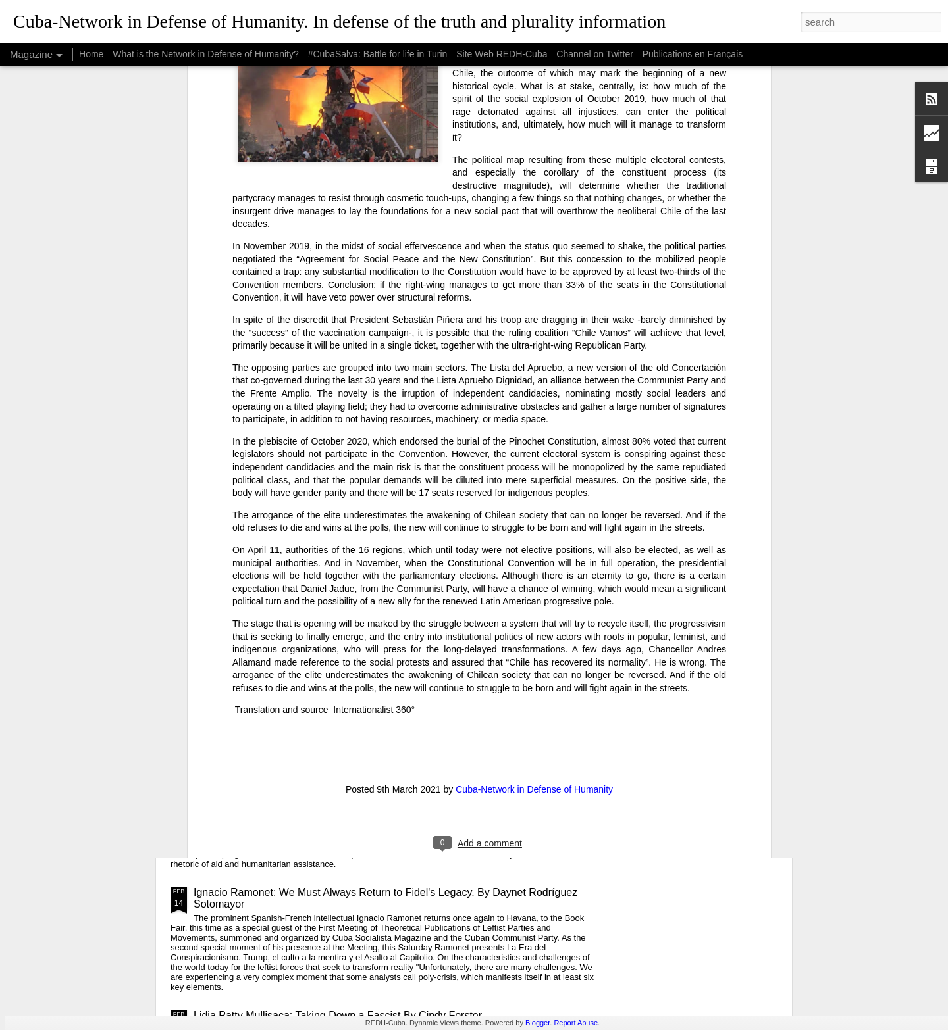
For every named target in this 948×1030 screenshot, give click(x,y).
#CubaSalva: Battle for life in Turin (378, 54)
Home (91, 54)
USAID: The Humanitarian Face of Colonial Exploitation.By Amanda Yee (361, 781)
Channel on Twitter (594, 54)
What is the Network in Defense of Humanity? (205, 54)
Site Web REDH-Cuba (501, 54)
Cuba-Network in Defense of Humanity (534, 582)
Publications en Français (693, 54)
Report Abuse (576, 1023)
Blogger (537, 1023)
